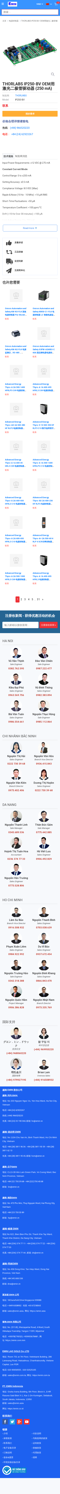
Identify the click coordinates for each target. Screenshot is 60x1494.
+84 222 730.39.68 (16, 1181)
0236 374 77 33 (16, 859)
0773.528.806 (16, 885)
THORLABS (21, 95)
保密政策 (7, 1438)
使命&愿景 (8, 1457)
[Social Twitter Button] (12, 1422)
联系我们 (7, 1443)
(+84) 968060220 (16, 1053)
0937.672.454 (44, 954)
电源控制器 (14, 21)
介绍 (5, 1433)
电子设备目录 (9, 1448)
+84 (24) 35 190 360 (16, 1121)
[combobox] (28, 12)
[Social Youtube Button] (27, 1422)
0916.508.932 (16, 927)
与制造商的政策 (39, 1438)
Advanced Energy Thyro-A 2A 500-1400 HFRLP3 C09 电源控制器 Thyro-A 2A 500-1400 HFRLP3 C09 (16, 390)
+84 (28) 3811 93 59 (36, 1146)
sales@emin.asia (15, 1311)
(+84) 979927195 (16, 1079)
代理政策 (36, 1452)
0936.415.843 (44, 763)
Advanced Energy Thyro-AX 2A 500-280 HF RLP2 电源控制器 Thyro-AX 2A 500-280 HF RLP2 (15, 428)
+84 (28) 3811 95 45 (16, 1156)
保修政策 (36, 1448)
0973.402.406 (16, 790)
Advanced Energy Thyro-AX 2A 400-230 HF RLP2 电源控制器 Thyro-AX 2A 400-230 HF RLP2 (43, 503)
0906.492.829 (44, 859)
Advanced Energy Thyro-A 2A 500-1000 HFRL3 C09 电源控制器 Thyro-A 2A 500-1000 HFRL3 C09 (15, 579)
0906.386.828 (16, 1007)
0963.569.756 (16, 695)
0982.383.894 (44, 695)
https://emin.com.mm (15, 1340)
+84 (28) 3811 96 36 (16, 1146)
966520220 (23, 127)
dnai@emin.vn (14, 1284)
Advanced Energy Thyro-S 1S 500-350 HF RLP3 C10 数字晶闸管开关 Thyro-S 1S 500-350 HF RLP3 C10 (43, 428)
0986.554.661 (16, 721)
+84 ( (14, 134)
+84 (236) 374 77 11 (16, 1243)
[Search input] (28, 12)
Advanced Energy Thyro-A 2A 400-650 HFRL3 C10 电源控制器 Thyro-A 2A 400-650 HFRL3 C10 (15, 503)
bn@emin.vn (13, 1187)
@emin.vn (14, 1218)
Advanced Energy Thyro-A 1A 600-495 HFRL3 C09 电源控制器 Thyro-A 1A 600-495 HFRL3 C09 (43, 390)
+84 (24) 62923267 (16, 1110)
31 (38, 599)
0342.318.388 (16, 980)
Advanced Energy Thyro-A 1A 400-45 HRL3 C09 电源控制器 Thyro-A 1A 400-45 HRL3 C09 (14, 466)
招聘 (34, 1457)
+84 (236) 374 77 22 (36, 1243)
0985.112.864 (44, 721)
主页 (4, 21)
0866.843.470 (44, 980)
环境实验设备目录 (11, 1462)
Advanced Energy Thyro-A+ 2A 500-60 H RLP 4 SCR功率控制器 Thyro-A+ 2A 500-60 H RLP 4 (43, 541)
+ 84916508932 (14, 1305)
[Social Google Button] (19, 1422)
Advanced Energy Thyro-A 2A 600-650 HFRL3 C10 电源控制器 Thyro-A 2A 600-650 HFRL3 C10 (15, 541)
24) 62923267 (25, 134)
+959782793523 (15, 1336)
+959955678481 (31, 1336)
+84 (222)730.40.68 (34, 1181)
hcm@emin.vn (38, 1156)
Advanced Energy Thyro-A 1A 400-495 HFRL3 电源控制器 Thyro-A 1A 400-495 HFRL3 (42, 579)
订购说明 (7, 1452)
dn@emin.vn (37, 1253)
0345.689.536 (16, 832)
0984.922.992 (16, 954)
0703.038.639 (44, 927)
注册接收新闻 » (48, 625)
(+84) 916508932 (44, 1079)
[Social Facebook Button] (5, 1422)
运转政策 (36, 1443)
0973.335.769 (44, 1007)
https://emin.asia (37, 1311)
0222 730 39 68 (16, 763)
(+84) (13, 127)
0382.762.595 (16, 668)
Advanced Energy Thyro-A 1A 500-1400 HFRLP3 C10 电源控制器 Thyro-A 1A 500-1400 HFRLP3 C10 (43, 466)
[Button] (3, 4)
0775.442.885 (44, 832)
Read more (28, 228)
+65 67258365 (34, 1305)
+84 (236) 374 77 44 (16, 1253)
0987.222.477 (44, 668)
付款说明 (36, 1433)
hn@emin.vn (37, 1121)
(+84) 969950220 (44, 1049)
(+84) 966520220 (15, 1115)
